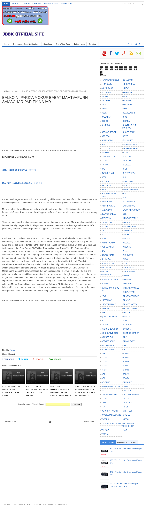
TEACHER (127, 390)
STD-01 (126, 354)
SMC (125, 345)
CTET (125, 136)
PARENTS (127, 280)
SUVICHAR (127, 382)
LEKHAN (104, 226)
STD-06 (104, 366)
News (12, 350)
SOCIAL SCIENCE (108, 349)
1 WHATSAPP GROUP (110, 80)
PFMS (103, 296)
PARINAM (105, 284)
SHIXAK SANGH (108, 345)
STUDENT (105, 382)
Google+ (38, 359)
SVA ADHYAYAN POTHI (110, 386)
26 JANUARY (106, 84)
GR (124, 177)
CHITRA (126, 121)
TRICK (125, 407)
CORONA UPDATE (108, 132)
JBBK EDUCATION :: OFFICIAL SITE (32, 504)
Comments (122, 442)
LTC (103, 230)
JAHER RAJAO (129, 206)
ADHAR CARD (107, 88)
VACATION (105, 419)
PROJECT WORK (130, 308)
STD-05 (126, 362)
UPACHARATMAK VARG (111, 415)
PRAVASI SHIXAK (108, 304)
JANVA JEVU (106, 210)
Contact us (66, 4)
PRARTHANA (106, 300)
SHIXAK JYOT (129, 341)
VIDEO (126, 419)
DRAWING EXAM (130, 144)
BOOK (104, 113)
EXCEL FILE (128, 157)
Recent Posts (108, 442)
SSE (103, 354)
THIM (103, 403)
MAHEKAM (127, 230)
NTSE (125, 263)
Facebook (8, 359)
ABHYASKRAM (129, 84)
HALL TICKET (106, 185)
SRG (125, 349)
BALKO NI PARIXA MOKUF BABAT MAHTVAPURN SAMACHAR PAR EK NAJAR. (53, 91)
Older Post (89, 421)
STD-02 (104, 358)
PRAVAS (126, 300)
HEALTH (126, 185)
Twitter (23, 359)
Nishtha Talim (106, 259)
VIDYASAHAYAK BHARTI (111, 423)
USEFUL (126, 415)
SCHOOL (127, 329)
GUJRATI (105, 181)
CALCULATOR (129, 113)
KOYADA (126, 222)
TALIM (125, 386)
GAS (103, 169)
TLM (103, 407)
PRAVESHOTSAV (130, 304)
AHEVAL (126, 88)
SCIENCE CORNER (131, 333)
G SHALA (127, 165)
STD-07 (126, 366)
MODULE (127, 247)
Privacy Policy (51, 4)
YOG (125, 430)
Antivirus (104, 96)
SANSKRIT (127, 325)
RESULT (126, 317)
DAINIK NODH (107, 140)
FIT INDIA (127, 161)
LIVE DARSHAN (129, 226)
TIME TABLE (128, 403)
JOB (124, 214)
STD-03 (126, 358)
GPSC (103, 177)
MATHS (126, 235)
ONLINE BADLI (107, 267)
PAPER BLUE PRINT (109, 280)
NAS (103, 251)
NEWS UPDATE (107, 255)
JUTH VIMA (106, 218)
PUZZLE (126, 313)
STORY (126, 378)
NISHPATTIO (128, 255)
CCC (125, 117)
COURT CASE (129, 132)
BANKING (127, 101)
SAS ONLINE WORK (109, 329)
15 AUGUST (128, 80)
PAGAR (126, 276)
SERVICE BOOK (108, 341)
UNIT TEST (127, 411)
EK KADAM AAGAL (130, 148)
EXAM (125, 152)
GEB (125, 169)
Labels (133, 442)
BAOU (103, 105)
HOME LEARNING (130, 189)
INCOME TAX (106, 202)
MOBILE (126, 243)
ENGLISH (105, 152)
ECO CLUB (105, 148)
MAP (103, 235)
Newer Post (10, 421)
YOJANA (104, 434)
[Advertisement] (49, 68)
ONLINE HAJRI (129, 267)
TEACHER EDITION (131, 395)
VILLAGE (105, 430)
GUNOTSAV (128, 181)
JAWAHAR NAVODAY (131, 210)
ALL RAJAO (106, 92)
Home (6, 4)
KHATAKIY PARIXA (130, 218)
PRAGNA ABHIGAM (131, 296)
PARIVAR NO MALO (131, 288)
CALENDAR (106, 117)
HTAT (125, 194)
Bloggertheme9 (62, 504)
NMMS (126, 259)
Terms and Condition (31, 4)
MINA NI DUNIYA (108, 243)
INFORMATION (129, 202)
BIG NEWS (127, 105)
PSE (103, 313)
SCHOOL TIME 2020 (109, 333)
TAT (103, 390)
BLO (125, 109)
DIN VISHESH (128, 140)
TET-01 (104, 399)
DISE (103, 144)
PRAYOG (105, 308)
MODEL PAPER (107, 247)
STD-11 (126, 374)
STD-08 (104, 370)
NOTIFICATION (107, 263)
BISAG (104, 109)
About (15, 4)
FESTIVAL (105, 161)
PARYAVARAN (129, 292)
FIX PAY (104, 165)
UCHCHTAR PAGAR (109, 411)
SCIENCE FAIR (107, 337)
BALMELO (105, 101)
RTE (103, 321)
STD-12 (104, 378)
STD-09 (126, 370)
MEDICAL (127, 239)
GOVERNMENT (107, 173)
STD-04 (104, 362)
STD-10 (104, 374)
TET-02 (126, 399)
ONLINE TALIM (129, 272)
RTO (125, 321)
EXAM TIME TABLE (109, 157)
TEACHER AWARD (109, 395)
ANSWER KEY (129, 92)
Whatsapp (55, 359)
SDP (125, 337)
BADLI (125, 96)
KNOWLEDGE (107, 222)
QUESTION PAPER (109, 317)
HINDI (103, 189)
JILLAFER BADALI (108, 214)
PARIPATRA (128, 284)
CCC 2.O (105, 121)
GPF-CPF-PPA (129, 173)
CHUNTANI (105, 125)
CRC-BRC (105, 136)
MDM (103, 239)
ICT (124, 198)
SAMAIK (104, 325)
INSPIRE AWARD (108, 206)
